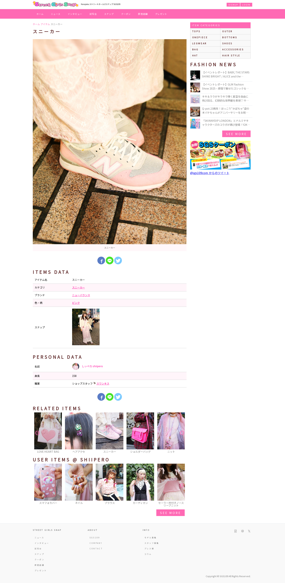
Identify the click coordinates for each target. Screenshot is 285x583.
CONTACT (96, 548)
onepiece (200, 37)
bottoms (229, 37)
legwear (199, 43)
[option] (110, 145)
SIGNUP (233, 4)
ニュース (55, 13)
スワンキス (102, 383)
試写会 (93, 13)
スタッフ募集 (151, 543)
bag (195, 49)
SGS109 (95, 537)
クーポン (126, 13)
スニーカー (78, 287)
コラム (148, 554)
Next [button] (182, 433)
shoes (227, 43)
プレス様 (149, 548)
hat (195, 55)
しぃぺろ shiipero (87, 366)
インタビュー (75, 13)
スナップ (109, 13)
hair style (231, 55)
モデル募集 (150, 537)
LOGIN (246, 4)
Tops (196, 31)
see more (170, 513)
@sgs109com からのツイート (209, 173)
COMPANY (96, 543)
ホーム (40, 13)
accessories (233, 49)
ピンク (76, 303)
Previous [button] (37, 433)
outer (227, 31)
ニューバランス (81, 295)
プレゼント (161, 13)
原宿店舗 (143, 13)
